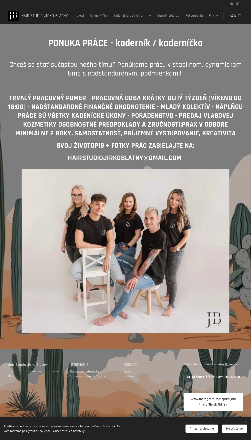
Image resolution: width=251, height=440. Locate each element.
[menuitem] (91, 16)
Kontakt (129, 376)
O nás (128, 371)
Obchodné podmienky (84, 371)
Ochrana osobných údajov (87, 376)
